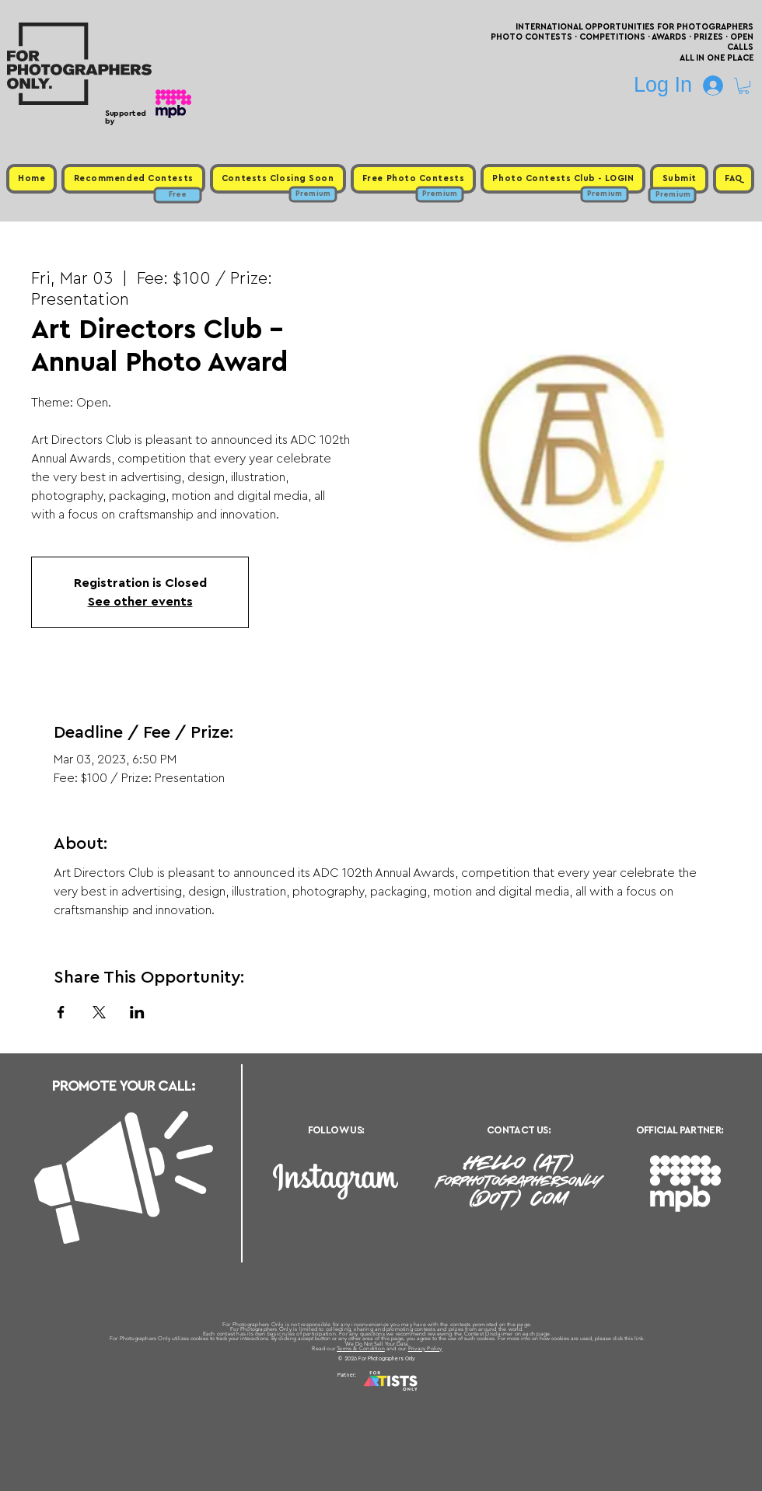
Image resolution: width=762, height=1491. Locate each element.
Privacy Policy (425, 1348)
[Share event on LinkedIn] (137, 1012)
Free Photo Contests (356, 1393)
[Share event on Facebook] (61, 1012)
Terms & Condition (361, 1348)
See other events (140, 601)
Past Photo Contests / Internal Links (432, 1393)
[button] (743, 86)
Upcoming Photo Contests (294, 1393)
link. (639, 1338)
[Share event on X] (99, 1012)
